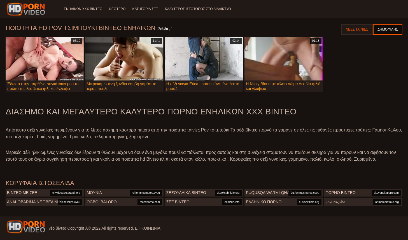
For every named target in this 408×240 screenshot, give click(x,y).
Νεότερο (117, 9)
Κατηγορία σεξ (145, 9)
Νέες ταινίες (357, 29)
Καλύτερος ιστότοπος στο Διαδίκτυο (198, 9)
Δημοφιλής (387, 29)
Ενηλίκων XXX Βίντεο (83, 9)
